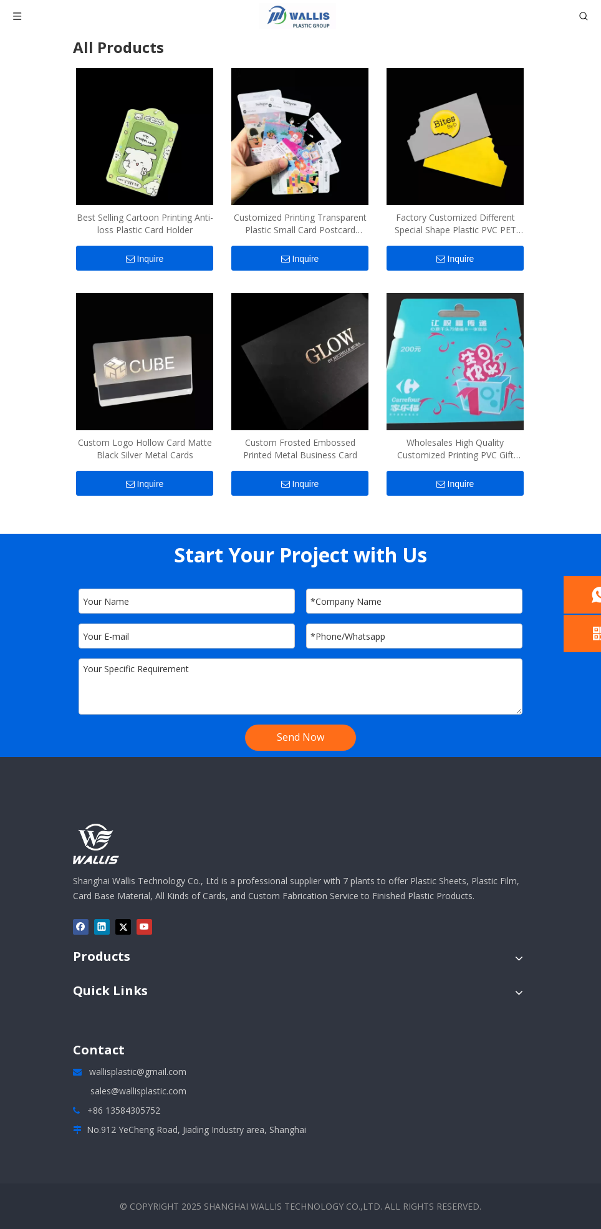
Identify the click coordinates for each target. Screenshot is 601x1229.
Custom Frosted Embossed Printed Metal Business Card (300, 448)
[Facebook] (81, 927)
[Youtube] (144, 927)
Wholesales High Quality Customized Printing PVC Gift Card (455, 448)
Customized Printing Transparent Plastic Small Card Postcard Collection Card (300, 223)
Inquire (145, 259)
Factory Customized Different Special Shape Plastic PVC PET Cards (455, 223)
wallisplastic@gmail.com (137, 1071)
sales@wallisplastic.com (138, 1091)
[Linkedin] (102, 927)
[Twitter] (123, 927)
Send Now (300, 737)
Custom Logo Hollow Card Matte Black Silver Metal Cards (145, 448)
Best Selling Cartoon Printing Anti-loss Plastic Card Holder (145, 223)
